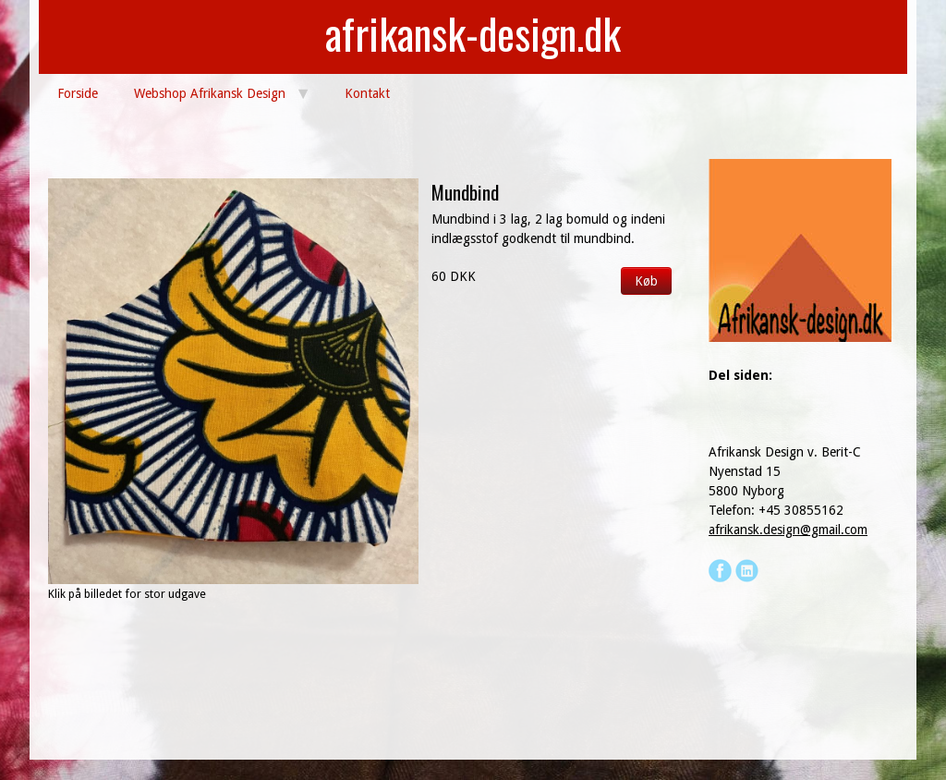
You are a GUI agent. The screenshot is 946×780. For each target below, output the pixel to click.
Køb (646, 281)
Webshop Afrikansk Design (209, 93)
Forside (77, 93)
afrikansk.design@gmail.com (788, 529)
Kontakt (367, 93)
